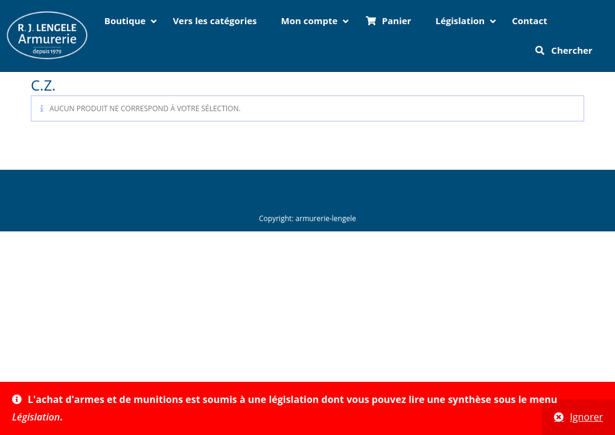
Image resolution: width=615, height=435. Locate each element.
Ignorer (586, 417)
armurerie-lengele (326, 218)
